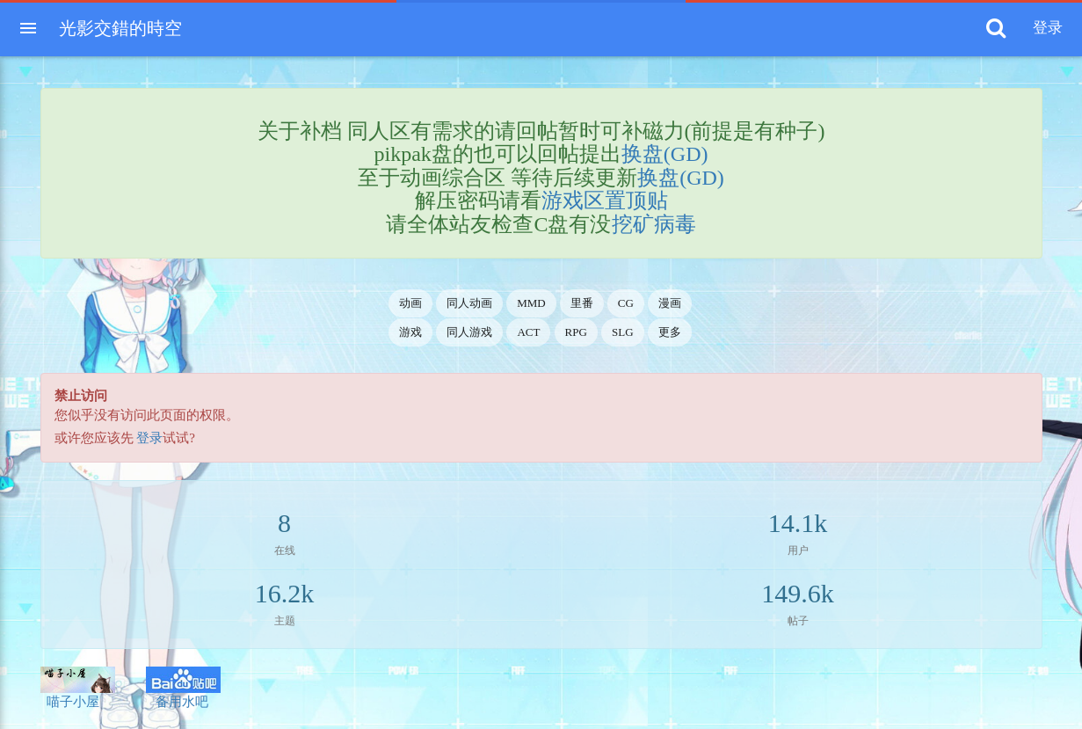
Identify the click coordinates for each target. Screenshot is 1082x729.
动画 (410, 303)
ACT (528, 332)
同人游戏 (469, 332)
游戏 (410, 332)
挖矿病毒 (654, 224)
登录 (149, 438)
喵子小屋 (77, 688)
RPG (576, 332)
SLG (623, 332)
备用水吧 (183, 688)
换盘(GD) (664, 153)
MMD (531, 303)
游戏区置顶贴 (604, 200)
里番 (581, 303)
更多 (669, 332)
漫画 (669, 303)
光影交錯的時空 (120, 28)
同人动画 (469, 303)
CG (626, 303)
